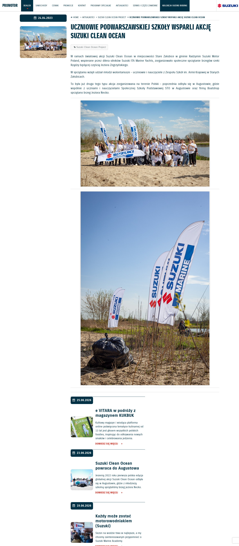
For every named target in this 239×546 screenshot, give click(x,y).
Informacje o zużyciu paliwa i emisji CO (107, 535)
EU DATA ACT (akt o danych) (147, 535)
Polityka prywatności (40, 535)
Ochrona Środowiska (13, 535)
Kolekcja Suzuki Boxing (176, 5)
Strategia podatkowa (203, 535)
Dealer (27, 5)
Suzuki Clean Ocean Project (91, 47)
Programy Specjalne (101, 5)
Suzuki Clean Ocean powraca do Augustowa (192, 413)
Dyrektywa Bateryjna (177, 535)
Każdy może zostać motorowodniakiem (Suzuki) (113, 468)
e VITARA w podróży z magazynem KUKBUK (115, 413)
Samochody (41, 5)
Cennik (55, 5)
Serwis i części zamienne (146, 5)
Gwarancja (62, 535)
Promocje (69, 5)
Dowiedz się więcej (106, 444)
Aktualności (123, 5)
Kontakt (82, 5)
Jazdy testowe (135, 527)
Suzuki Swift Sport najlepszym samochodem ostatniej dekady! (194, 468)
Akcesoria (75, 535)
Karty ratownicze (227, 535)
